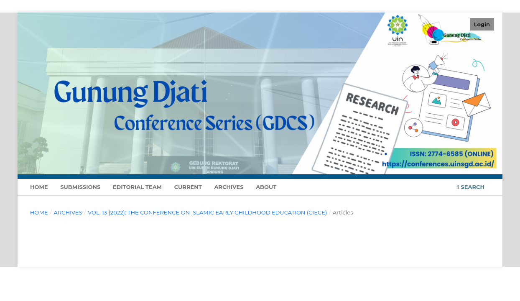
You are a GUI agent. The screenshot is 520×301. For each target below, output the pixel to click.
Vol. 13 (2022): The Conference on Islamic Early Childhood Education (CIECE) (207, 212)
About (266, 187)
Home (39, 187)
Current (188, 187)
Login (482, 24)
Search (470, 187)
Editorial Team (137, 187)
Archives (228, 187)
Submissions (80, 187)
